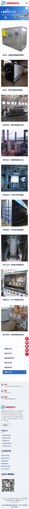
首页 (8, 14)
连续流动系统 (4, 461)
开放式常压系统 (5, 455)
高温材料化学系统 (5, 466)
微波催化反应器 (7, 435)
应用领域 (13, 14)
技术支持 (25, 498)
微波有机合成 (8, 367)
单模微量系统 (4, 463)
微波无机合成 (8, 362)
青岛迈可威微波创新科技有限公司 (10, 505)
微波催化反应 (8, 348)
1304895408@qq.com (10, 398)
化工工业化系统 (5, 469)
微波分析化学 (8, 353)
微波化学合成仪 (7, 438)
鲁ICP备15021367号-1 (10, 500)
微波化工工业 (20, 14)
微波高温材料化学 (9, 358)
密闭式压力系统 (5, 458)
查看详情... (5, 425)
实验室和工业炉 (7, 446)
